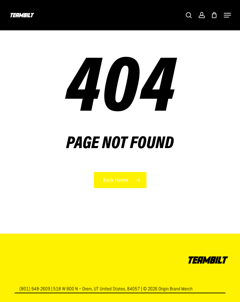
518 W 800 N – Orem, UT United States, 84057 (96, 289)
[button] (227, 15)
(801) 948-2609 (34, 289)
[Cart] (214, 15)
